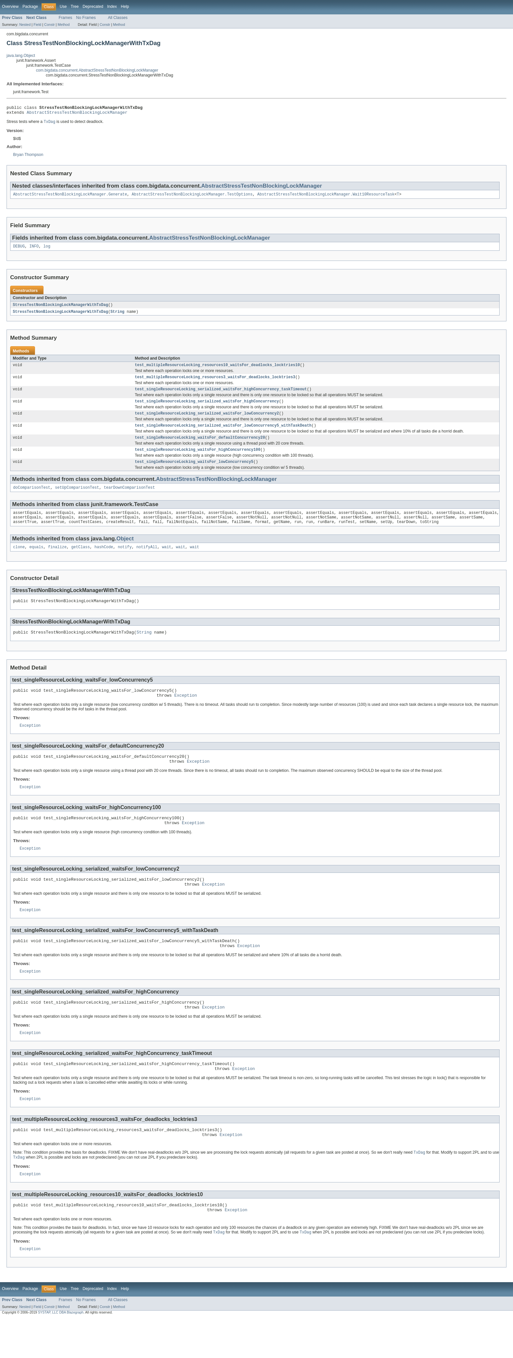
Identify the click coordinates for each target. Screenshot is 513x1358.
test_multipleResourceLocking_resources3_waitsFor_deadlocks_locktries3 (215, 382)
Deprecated (93, 6)
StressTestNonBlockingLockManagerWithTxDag (60, 308)
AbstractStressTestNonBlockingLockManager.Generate (70, 197)
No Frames (86, 17)
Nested (25, 24)
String (117, 315)
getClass (80, 560)
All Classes (118, 17)
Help (125, 6)
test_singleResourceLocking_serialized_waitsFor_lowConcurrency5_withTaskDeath (223, 433)
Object (125, 551)
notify (125, 560)
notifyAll (146, 560)
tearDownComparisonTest (129, 498)
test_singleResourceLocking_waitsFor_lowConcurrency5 (194, 471)
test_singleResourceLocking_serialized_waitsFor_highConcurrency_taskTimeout (221, 395)
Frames (65, 17)
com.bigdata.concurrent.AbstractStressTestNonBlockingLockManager (97, 70)
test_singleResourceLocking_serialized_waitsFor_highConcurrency (207, 408)
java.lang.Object (21, 55)
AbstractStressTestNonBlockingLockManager (77, 114)
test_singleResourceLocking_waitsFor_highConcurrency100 (197, 459)
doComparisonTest (31, 498)
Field (37, 24)
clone (19, 560)
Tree (75, 6)
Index (112, 6)
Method (63, 24)
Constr (49, 24)
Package (30, 6)
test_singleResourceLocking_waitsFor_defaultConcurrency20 (200, 446)
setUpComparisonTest (77, 498)
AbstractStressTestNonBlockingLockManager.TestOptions (192, 197)
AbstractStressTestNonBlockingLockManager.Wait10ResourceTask (325, 197)
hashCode (104, 560)
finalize (57, 560)
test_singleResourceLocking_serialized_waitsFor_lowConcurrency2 (207, 420)
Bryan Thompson (28, 157)
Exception (185, 712)
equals (36, 560)
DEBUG (19, 249)
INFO (34, 249)
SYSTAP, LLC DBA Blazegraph (60, 1352)
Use (63, 6)
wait (166, 560)
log (46, 249)
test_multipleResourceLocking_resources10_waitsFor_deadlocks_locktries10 (217, 369)
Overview (10, 6)
